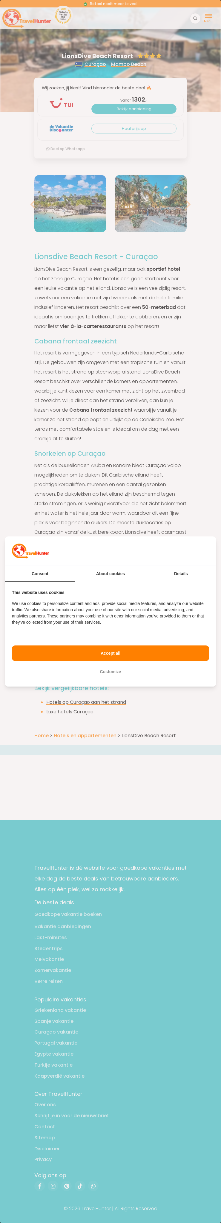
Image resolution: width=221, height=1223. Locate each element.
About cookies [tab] (110, 573)
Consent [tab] (40, 573)
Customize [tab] (110, 671)
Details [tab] (181, 573)
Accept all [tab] (110, 653)
